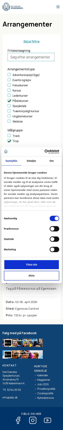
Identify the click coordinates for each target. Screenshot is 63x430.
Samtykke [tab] (11, 160)
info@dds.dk (10, 397)
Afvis (31, 275)
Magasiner (43, 380)
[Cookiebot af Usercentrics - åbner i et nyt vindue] (45, 152)
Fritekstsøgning (19, 51)
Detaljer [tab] (31, 160)
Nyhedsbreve (45, 398)
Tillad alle (31, 264)
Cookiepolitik (45, 393)
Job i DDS (43, 384)
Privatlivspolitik (46, 389)
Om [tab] (52, 160)
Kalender (42, 375)
